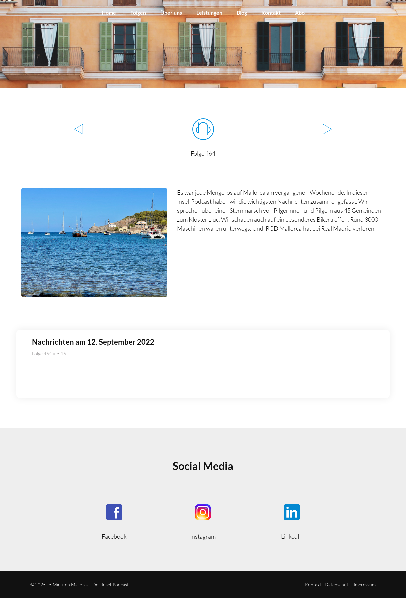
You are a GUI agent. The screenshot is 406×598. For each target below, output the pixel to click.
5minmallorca (292, 521)
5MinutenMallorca (114, 521)
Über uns (171, 12)
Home (109, 12)
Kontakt (271, 12)
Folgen (138, 12)
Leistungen (209, 12)
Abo (300, 12)
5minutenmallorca (203, 521)
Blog (242, 12)
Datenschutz (337, 584)
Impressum (365, 584)
